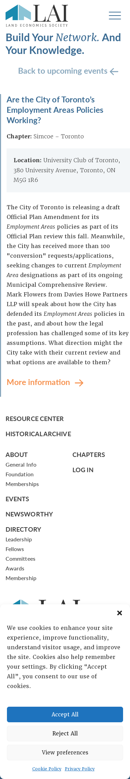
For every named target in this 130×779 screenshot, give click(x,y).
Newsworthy (29, 514)
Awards (15, 568)
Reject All (65, 733)
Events (17, 498)
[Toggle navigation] (114, 15)
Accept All (65, 714)
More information (39, 381)
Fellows (15, 549)
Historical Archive (38, 433)
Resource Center (35, 418)
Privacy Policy (80, 769)
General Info (21, 464)
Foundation (20, 474)
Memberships (22, 484)
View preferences (65, 752)
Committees (20, 558)
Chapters (88, 454)
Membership (21, 578)
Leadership (19, 539)
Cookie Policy (46, 769)
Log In (83, 469)
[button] (119, 613)
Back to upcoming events (64, 70)
